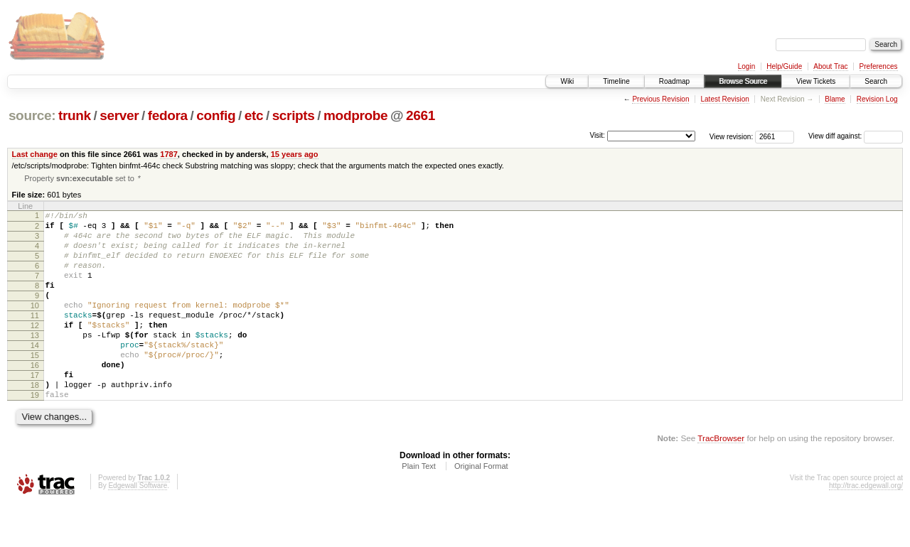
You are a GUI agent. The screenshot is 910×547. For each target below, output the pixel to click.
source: (32, 115)
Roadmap (674, 81)
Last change (35, 154)
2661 (420, 115)
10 (35, 326)
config (215, 115)
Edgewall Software (137, 527)
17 (35, 410)
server (119, 115)
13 (35, 362)
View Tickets (815, 81)
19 (35, 434)
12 (35, 350)
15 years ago (294, 154)
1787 (169, 154)
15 (35, 386)
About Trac (830, 66)
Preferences (879, 66)
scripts (293, 115)
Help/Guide (784, 66)
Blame (835, 99)
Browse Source (743, 81)
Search (875, 81)
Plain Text (419, 508)
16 (35, 398)
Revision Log (877, 99)
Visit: (597, 135)
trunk (74, 115)
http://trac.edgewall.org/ (866, 527)
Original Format (481, 508)
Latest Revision (724, 99)
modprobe (355, 115)
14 (35, 374)
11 (35, 338)
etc (254, 115)
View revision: (732, 136)
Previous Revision (660, 99)
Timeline (616, 81)
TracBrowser (720, 479)
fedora (168, 115)
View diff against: (855, 136)
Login (746, 66)
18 (35, 422)
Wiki (567, 81)
